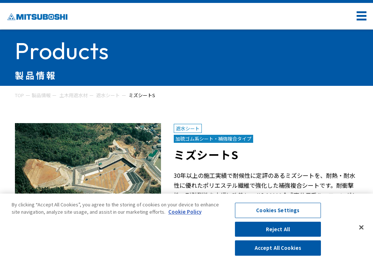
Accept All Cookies (278, 247)
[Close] (361, 228)
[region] (186, 228)
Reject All (278, 229)
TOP (19, 95)
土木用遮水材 (73, 95)
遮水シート (108, 95)
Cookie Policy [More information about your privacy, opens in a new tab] (184, 211)
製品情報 (41, 95)
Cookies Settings (277, 210)
